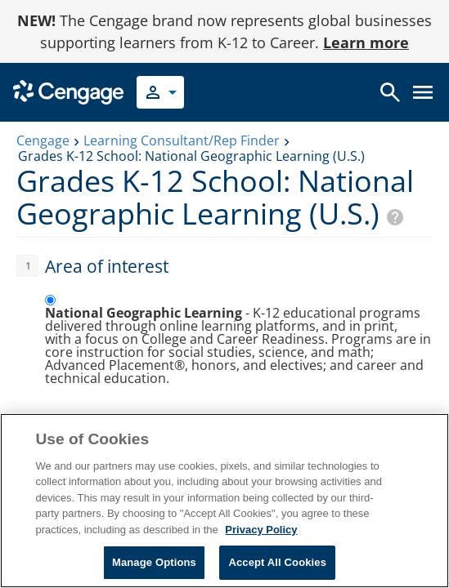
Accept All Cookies (277, 562)
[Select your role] (160, 92)
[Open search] (390, 92)
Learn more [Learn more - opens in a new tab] (366, 42)
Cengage (43, 140)
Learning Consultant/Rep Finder (181, 140)
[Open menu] (423, 92)
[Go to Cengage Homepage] (68, 91)
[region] (224, 500)
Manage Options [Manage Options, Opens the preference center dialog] (154, 562)
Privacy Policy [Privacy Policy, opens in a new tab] (261, 529)
